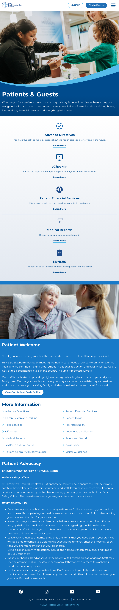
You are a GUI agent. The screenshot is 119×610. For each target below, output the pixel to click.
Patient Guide (73, 418)
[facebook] (21, 592)
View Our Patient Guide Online (22, 392)
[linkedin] (72, 592)
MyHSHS (75, 5)
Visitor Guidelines (76, 451)
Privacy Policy (63, 599)
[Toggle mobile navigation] (113, 5)
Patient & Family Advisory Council (26, 451)
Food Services (13, 424)
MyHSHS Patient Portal (19, 445)
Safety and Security (77, 438)
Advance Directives (17, 411)
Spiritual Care (73, 445)
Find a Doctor (96, 5)
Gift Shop (11, 431)
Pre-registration (75, 424)
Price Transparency (45, 599)
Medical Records (15, 438)
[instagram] (46, 592)
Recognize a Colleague (79, 431)
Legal (30, 599)
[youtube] (98, 592)
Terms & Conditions (82, 599)
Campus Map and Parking (21, 418)
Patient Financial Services (81, 411)
